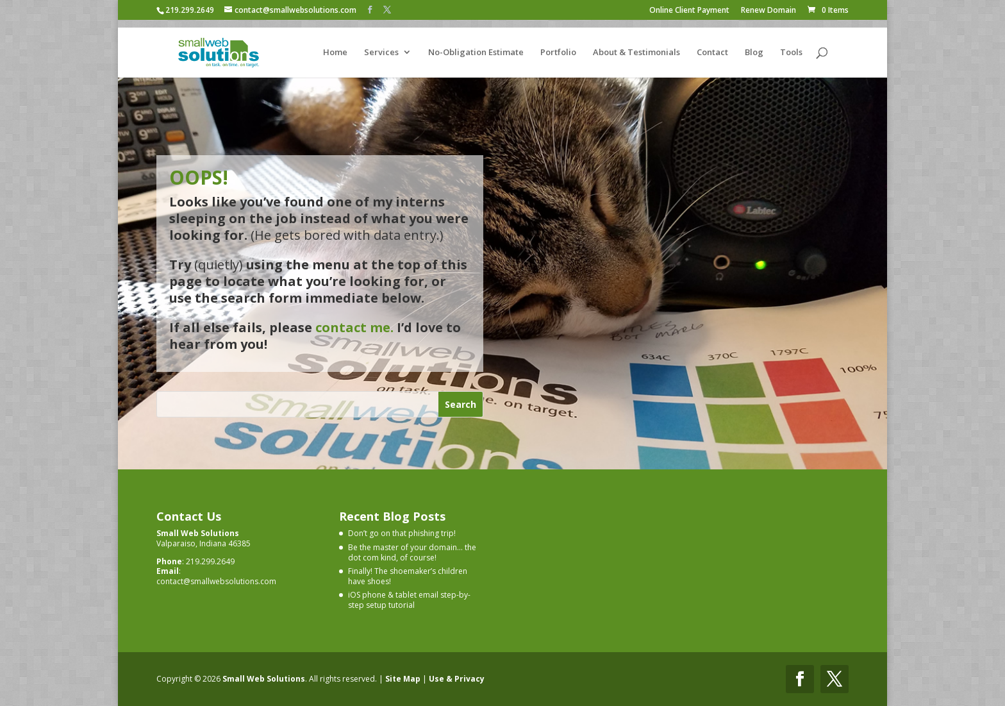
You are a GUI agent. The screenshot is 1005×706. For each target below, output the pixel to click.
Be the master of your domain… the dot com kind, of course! (412, 552)
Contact (712, 45)
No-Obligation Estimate (476, 45)
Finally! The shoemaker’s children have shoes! (407, 576)
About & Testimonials (636, 45)
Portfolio (558, 45)
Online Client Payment (689, 10)
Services (381, 45)
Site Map (402, 678)
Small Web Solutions (263, 678)
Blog (754, 45)
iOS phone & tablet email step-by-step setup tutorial (409, 599)
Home (335, 45)
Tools (791, 45)
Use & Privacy (457, 678)
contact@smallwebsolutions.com (216, 581)
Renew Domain (768, 10)
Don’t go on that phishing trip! (402, 533)
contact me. (354, 327)
